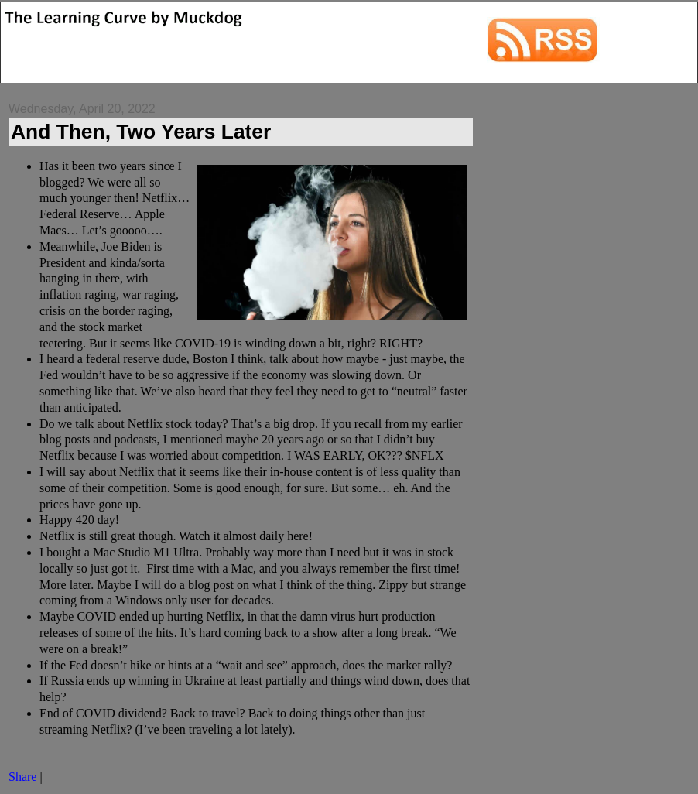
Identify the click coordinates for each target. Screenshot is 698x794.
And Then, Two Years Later (141, 131)
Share (22, 776)
